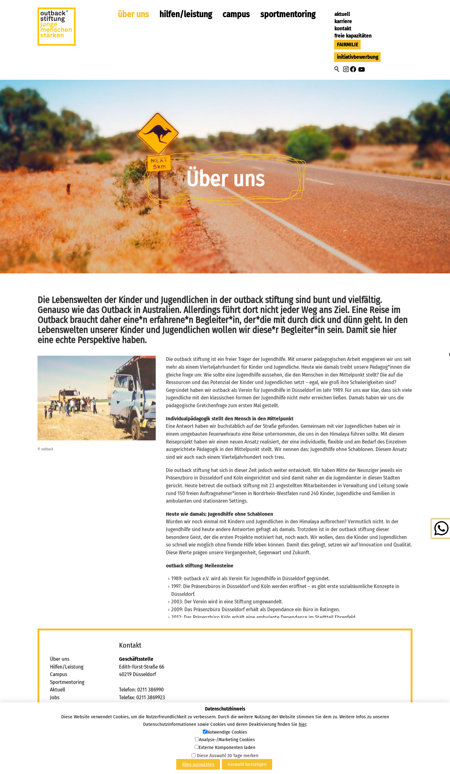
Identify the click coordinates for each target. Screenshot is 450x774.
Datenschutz (63, 728)
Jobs (54, 697)
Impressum (62, 720)
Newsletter (61, 736)
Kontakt (342, 28)
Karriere (343, 21)
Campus (236, 14)
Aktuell (342, 14)
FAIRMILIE (347, 44)
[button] (346, 69)
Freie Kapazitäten (353, 36)
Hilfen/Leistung (185, 14)
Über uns (133, 14)
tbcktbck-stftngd (155, 705)
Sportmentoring (287, 14)
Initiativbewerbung (357, 57)
